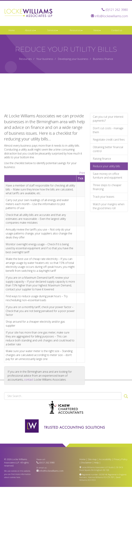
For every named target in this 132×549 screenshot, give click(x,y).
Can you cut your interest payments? (108, 171)
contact (28, 432)
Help (96, 462)
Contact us (116, 30)
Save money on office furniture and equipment (107, 228)
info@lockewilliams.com (111, 16)
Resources (76, 30)
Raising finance (102, 211)
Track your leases (103, 249)
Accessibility (105, 459)
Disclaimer (86, 462)
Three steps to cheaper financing (107, 240)
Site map (92, 459)
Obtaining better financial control (108, 202)
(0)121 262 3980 (117, 10)
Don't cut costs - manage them (108, 183)
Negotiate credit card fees (109, 192)
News (97, 30)
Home (12, 30)
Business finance (103, 59)
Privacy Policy (120, 459)
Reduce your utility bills (106, 219)
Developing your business (73, 59)
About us (30, 30)
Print (82, 225)
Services (52, 30)
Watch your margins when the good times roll (108, 259)
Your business (44, 59)
